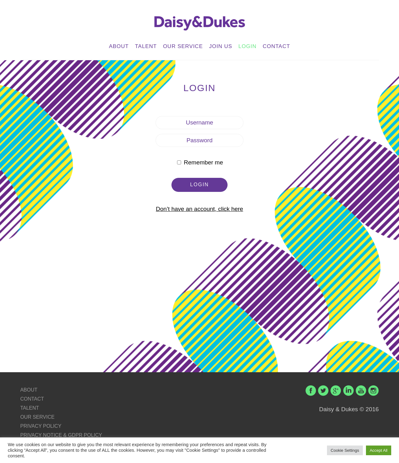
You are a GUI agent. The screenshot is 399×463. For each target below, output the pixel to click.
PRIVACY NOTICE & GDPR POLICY (61, 435)
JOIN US (220, 46)
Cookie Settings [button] (345, 450)
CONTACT (276, 46)
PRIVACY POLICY (40, 426)
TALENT (146, 46)
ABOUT (119, 46)
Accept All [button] (378, 450)
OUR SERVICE (183, 46)
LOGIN (247, 46)
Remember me (200, 162)
